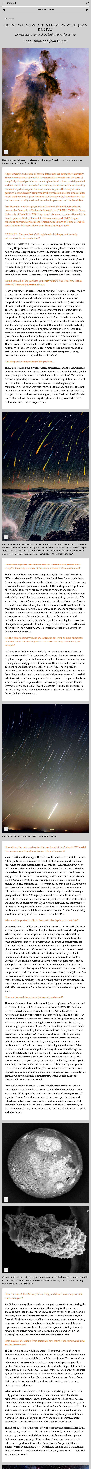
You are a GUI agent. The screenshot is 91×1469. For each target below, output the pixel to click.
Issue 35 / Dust (45, 9)
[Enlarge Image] (6, 152)
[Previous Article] (4, 9)
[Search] (87, 3)
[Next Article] (86, 9)
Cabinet (11, 3)
